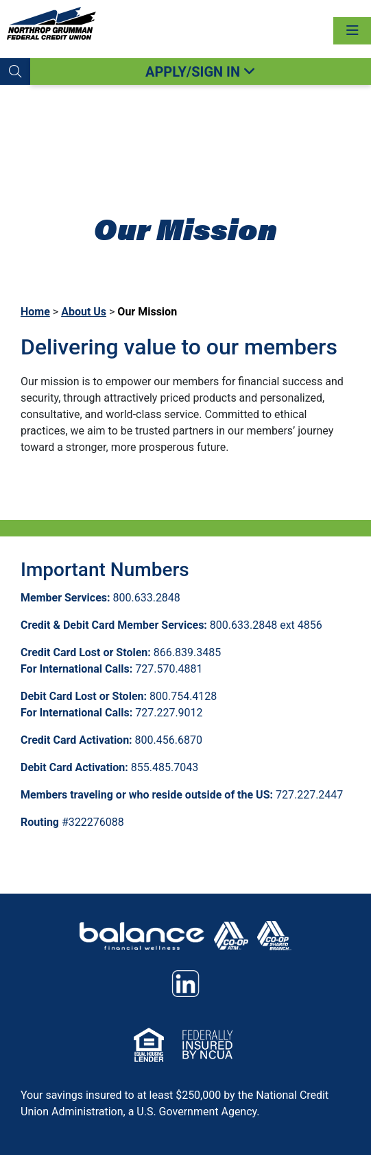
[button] (15, 71)
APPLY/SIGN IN (200, 72)
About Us (83, 311)
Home (35, 311)
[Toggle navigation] (352, 30)
